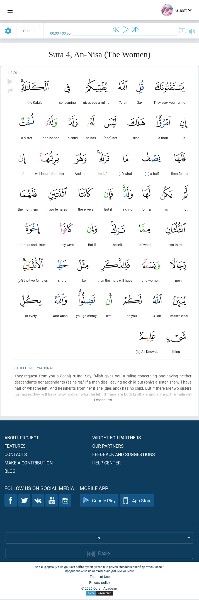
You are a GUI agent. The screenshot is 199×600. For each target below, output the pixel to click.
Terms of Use (100, 577)
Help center (106, 463)
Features (15, 447)
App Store (137, 501)
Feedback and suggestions (123, 455)
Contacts (15, 455)
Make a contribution (28, 463)
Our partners (108, 447)
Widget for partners (116, 438)
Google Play (99, 501)
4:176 (12, 72)
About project (21, 438)
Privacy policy (99, 583)
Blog (10, 472)
